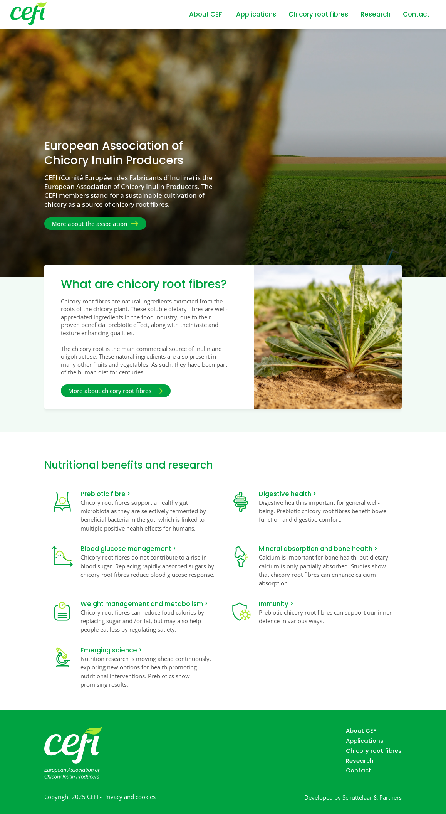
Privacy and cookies (129, 797)
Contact (416, 14)
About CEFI (206, 14)
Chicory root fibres (318, 14)
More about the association (89, 224)
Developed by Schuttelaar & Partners (353, 798)
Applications (256, 14)
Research (375, 14)
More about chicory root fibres (109, 391)
